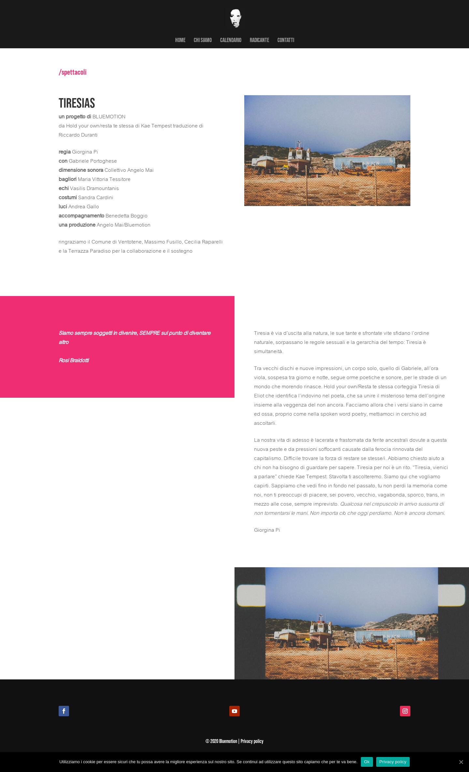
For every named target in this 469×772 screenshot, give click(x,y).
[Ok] (461, 762)
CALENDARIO (230, 40)
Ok (367, 761)
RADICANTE (259, 40)
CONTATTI (285, 40)
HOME (180, 40)
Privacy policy (392, 761)
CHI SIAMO (203, 40)
